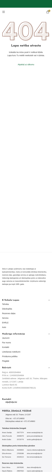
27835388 (20, 453)
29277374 (20, 432)
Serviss (5, 318)
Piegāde (5, 361)
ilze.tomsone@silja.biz (34, 457)
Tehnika (5, 304)
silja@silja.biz (11, 402)
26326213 (20, 457)
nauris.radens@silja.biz (35, 471)
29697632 (20, 471)
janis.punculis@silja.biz (35, 436)
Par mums (6, 342)
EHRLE (5, 323)
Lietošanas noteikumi (11, 352)
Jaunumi (5, 338)
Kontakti (5, 347)
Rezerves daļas (9, 313)
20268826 (20, 450)
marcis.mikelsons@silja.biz (36, 450)
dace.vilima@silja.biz (34, 467)
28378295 (20, 467)
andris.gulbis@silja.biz (34, 439)
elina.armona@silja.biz (34, 453)
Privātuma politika (9, 356)
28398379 (20, 436)
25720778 (20, 439)
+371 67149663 (29, 421)
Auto (4, 327)
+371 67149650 (18, 419)
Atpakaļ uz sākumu (26, 64)
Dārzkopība (7, 309)
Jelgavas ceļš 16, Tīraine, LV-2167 (18, 415)
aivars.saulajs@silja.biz (35, 432)
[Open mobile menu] (3, 12)
